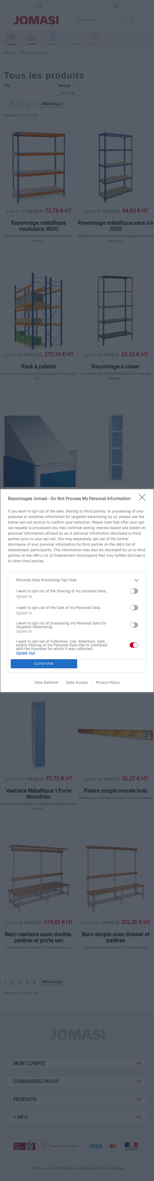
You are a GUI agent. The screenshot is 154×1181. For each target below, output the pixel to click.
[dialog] (77, 590)
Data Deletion (46, 683)
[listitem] (77, 580)
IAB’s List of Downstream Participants (65, 556)
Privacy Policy (108, 683)
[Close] (144, 499)
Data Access (77, 683)
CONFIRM (44, 664)
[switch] (134, 591)
